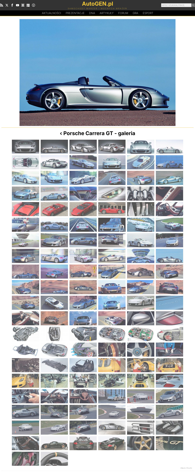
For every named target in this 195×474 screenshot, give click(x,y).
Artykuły (107, 13)
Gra (135, 13)
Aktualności (51, 13)
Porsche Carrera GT (88, 133)
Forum (123, 13)
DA (92, 13)
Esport (148, 13)
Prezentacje (75, 13)
